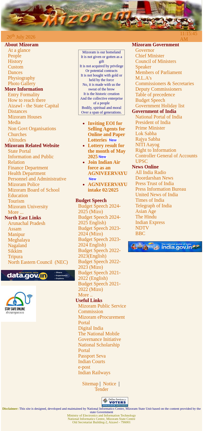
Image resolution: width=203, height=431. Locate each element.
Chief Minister (149, 55)
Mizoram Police (24, 184)
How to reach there (27, 100)
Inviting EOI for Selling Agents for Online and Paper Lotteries (106, 132)
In (80, 361)
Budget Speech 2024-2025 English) (99, 219)
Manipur (16, 234)
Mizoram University (28, 206)
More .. (85, 294)
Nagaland (17, 245)
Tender (101, 389)
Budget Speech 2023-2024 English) (99, 242)
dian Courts (93, 361)
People (15, 55)
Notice (109, 383)
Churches (17, 134)
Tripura (15, 256)
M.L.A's (143, 78)
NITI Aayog (147, 144)
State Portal (19, 151)
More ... (16, 212)
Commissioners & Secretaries (164, 83)
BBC (140, 233)
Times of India (149, 200)
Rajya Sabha (147, 139)
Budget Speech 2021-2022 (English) (99, 275)
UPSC (141, 161)
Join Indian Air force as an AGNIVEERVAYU (107, 168)
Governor (144, 50)
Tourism (16, 201)
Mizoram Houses (25, 116)
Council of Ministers (155, 61)
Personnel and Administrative (37, 178)
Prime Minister (150, 128)
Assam (15, 228)
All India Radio (150, 172)
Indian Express (150, 222)
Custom (15, 66)
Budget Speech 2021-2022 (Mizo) (99, 286)
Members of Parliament (158, 72)
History (15, 61)
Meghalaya (19, 239)
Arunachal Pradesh (26, 223)
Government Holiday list (159, 105)
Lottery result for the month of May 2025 (106, 151)
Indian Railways (94, 372)
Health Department (27, 173)
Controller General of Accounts (166, 155)
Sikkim (15, 251)
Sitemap (90, 383)
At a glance (19, 50)
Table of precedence (155, 94)
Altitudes (17, 140)
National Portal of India (158, 116)
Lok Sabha (145, 133)
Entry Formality (24, 94)
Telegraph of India (153, 205)
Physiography (21, 78)
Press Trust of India (154, 183)
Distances (17, 111)
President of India (152, 122)
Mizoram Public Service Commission (102, 308)
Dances (15, 72)
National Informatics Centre (86, 419)
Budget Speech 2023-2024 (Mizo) (99, 231)
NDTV (142, 227)
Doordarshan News (154, 177)
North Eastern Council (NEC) (38, 262)
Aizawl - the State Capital (33, 105)
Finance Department (28, 167)
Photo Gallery (21, 83)
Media (14, 122)
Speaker (143, 66)
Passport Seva (92, 355)
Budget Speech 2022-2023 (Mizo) (99, 264)
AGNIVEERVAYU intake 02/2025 (107, 187)
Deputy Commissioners (158, 89)
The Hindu (145, 216)
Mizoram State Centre (120, 419)
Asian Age (145, 211)
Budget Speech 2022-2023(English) (99, 253)
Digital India (90, 328)
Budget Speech (150, 100)
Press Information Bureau (160, 189)
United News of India (156, 194)
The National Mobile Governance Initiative (99, 336)
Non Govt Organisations (32, 128)
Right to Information (155, 150)
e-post (84, 367)
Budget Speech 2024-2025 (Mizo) (99, 208)
